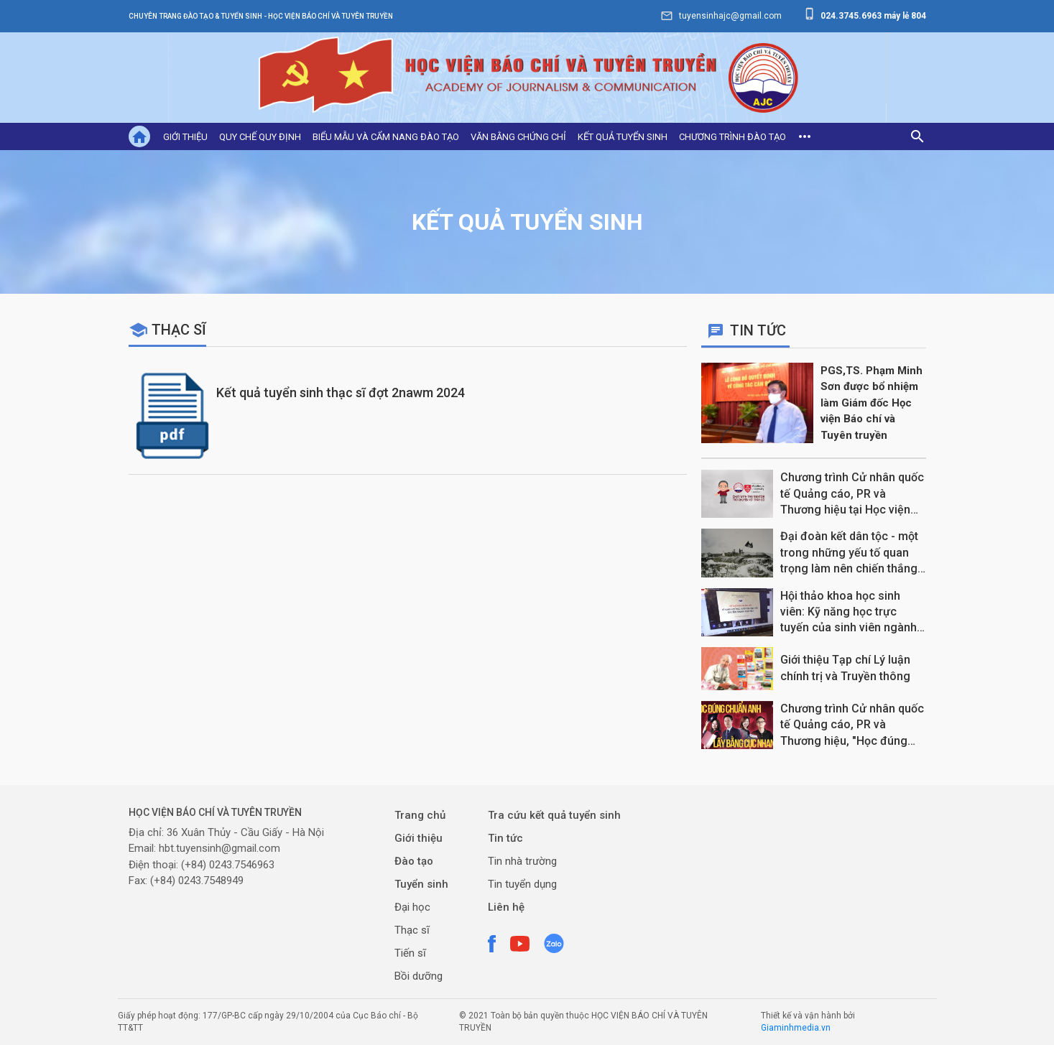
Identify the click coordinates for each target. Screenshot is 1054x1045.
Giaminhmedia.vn (796, 1028)
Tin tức (505, 838)
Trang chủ (419, 815)
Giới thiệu (185, 136)
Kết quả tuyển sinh (622, 136)
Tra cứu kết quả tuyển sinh (554, 815)
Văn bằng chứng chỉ (518, 136)
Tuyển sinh (421, 884)
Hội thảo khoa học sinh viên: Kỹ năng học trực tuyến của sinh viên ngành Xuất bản (848, 612)
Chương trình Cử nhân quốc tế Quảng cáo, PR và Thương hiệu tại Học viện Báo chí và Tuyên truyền (852, 494)
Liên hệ (506, 907)
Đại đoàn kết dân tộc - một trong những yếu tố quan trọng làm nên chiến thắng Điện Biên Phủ (849, 553)
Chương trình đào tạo (732, 136)
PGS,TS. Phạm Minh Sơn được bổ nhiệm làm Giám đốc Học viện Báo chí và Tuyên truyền (871, 403)
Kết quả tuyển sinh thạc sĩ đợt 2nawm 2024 (340, 392)
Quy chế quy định (260, 136)
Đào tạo (413, 861)
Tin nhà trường (522, 861)
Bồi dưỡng (418, 976)
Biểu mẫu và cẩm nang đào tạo (386, 136)
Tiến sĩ (410, 953)
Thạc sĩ (179, 329)
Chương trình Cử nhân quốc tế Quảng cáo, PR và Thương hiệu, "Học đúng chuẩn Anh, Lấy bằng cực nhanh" (852, 725)
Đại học (412, 907)
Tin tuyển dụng (522, 884)
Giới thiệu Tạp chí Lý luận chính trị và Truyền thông (845, 667)
